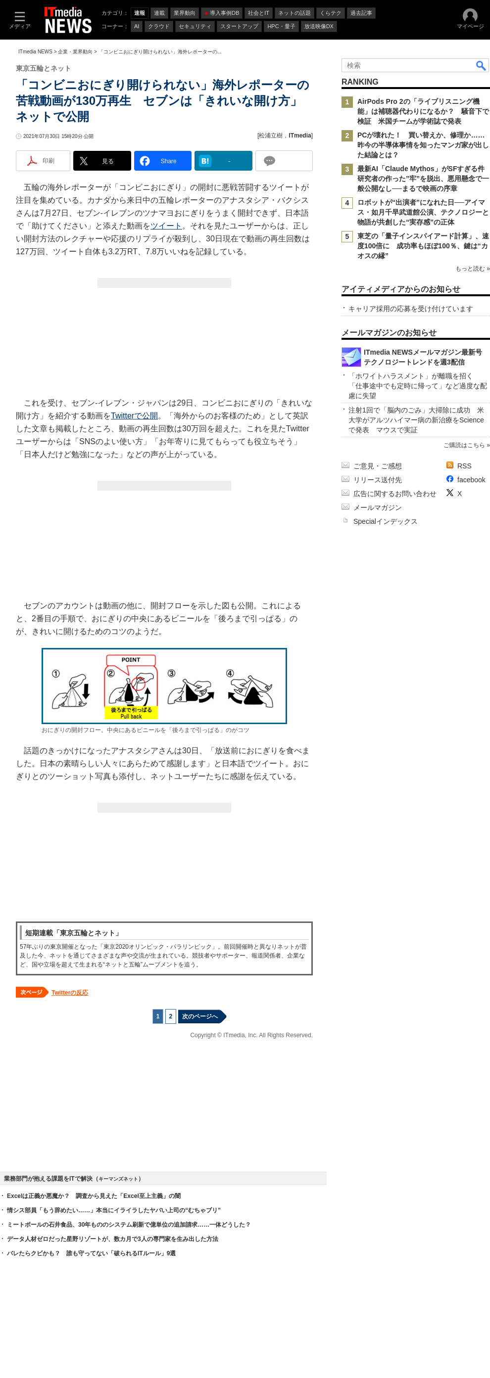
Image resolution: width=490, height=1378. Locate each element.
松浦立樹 (271, 135)
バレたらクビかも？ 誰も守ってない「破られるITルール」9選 (91, 1253)
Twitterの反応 (69, 992)
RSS (464, 466)
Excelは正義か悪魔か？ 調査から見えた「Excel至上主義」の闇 (94, 1196)
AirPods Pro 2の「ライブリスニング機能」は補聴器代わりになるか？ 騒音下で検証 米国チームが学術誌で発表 (423, 111)
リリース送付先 (377, 480)
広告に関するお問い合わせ (395, 494)
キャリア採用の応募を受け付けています (410, 309)
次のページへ (200, 1016)
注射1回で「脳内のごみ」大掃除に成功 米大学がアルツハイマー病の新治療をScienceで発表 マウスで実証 (416, 420)
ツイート (166, 226)
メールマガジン (377, 507)
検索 (481, 65)
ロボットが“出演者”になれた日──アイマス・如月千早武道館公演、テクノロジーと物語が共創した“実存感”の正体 (423, 212)
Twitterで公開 (134, 416)
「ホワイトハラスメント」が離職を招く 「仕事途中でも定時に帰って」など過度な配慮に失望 (417, 386)
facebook (471, 480)
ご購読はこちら (464, 445)
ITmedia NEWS (35, 51)
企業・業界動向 (75, 51)
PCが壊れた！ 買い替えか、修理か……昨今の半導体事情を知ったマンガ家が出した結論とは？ (423, 145)
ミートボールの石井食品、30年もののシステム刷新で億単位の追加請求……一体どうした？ (129, 1224)
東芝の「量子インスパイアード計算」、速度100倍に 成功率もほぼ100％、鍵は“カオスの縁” (423, 246)
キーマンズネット (118, 1179)
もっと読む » (472, 268)
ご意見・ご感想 (377, 466)
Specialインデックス (385, 521)
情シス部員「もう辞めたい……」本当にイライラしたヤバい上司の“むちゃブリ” (114, 1210)
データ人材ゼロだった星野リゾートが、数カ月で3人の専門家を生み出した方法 (112, 1239)
